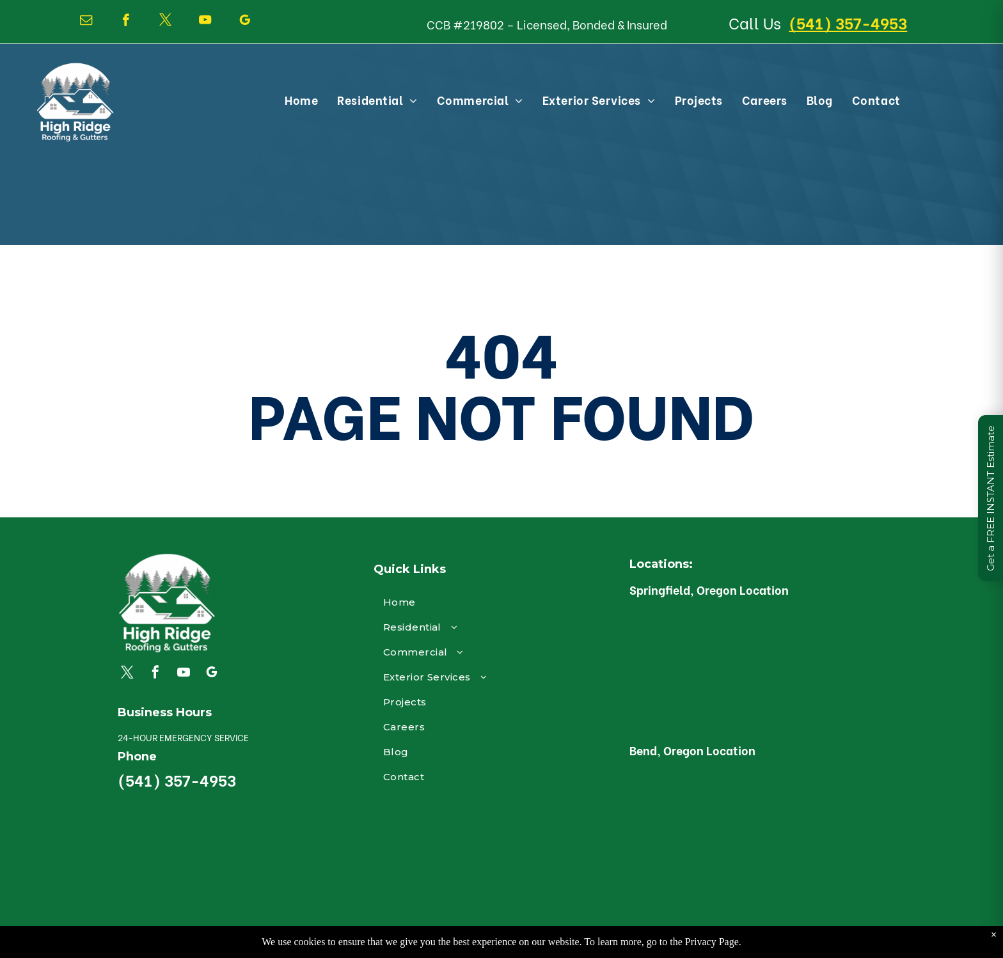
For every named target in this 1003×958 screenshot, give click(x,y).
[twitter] (165, 22)
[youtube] (205, 22)
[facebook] (125, 22)
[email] (86, 22)
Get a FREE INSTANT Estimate (990, 498)
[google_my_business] (244, 22)
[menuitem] (301, 99)
